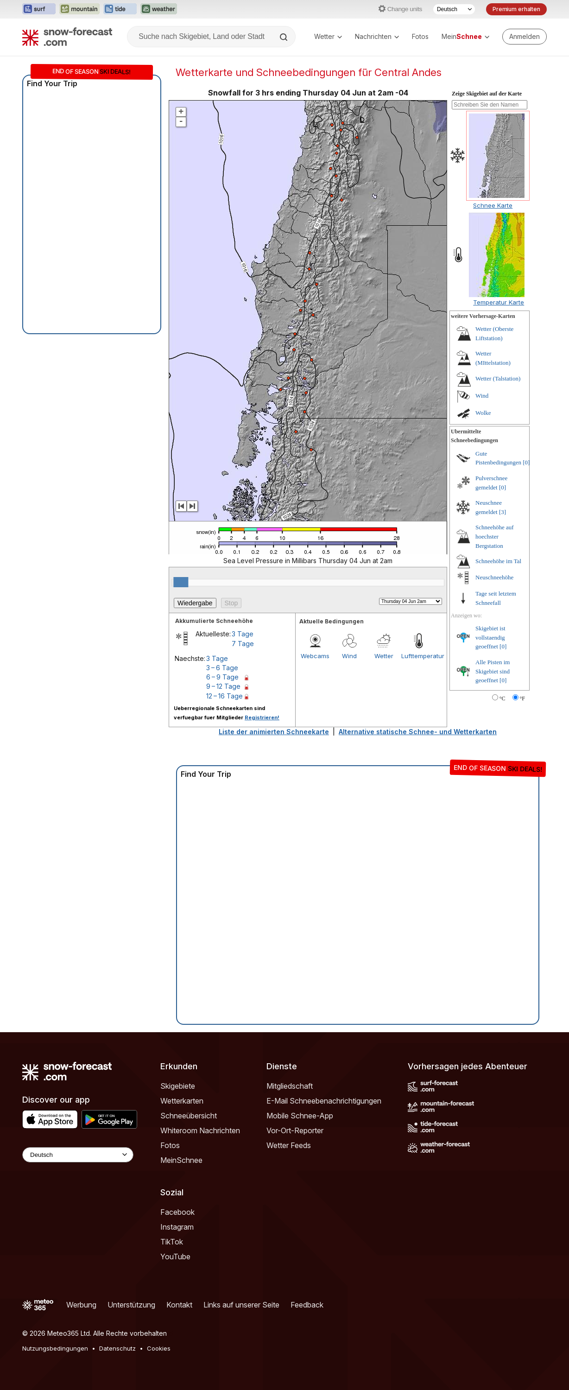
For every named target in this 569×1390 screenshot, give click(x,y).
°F (522, 698)
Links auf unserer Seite (241, 1304)
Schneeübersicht (188, 1115)
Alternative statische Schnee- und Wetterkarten (418, 732)
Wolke (483, 412)
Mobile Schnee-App (299, 1115)
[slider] (180, 582)
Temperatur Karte (498, 302)
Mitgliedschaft (289, 1086)
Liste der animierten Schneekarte (274, 732)
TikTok (171, 1241)
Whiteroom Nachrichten (200, 1130)
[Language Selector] (77, 1154)
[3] (502, 511)
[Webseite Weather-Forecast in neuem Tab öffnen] (158, 9)
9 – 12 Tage (223, 686)
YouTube (175, 1256)
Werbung (81, 1304)
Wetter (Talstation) (497, 378)
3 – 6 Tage (222, 668)
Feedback (307, 1304)
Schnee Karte (492, 205)
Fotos (420, 36)
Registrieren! (262, 717)
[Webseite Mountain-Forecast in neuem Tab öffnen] (79, 9)
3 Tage (242, 634)
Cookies (159, 1348)
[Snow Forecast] (67, 36)
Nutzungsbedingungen (55, 1348)
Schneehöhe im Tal (498, 561)
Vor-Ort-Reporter (294, 1130)
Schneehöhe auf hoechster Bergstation (494, 536)
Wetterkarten (181, 1100)
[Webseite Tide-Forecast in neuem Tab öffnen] (120, 9)
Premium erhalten (516, 9)
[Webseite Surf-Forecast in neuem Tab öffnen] (39, 9)
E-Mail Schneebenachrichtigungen (323, 1100)
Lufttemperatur (418, 656)
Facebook (177, 1212)
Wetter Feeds (288, 1145)
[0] (526, 462)
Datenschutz (117, 1348)
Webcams (315, 656)
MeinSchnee (181, 1160)
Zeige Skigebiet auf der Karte (487, 93)
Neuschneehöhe (494, 577)
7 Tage (243, 643)
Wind (349, 656)
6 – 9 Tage (222, 677)
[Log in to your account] (524, 36)
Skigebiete (177, 1086)
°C (502, 698)
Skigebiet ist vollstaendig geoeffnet (490, 637)
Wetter (328, 36)
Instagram (177, 1226)
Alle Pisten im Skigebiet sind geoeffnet (492, 671)
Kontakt (179, 1304)
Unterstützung (131, 1304)
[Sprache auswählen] (454, 9)
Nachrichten (377, 36)
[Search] (284, 37)
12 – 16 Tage (224, 696)
